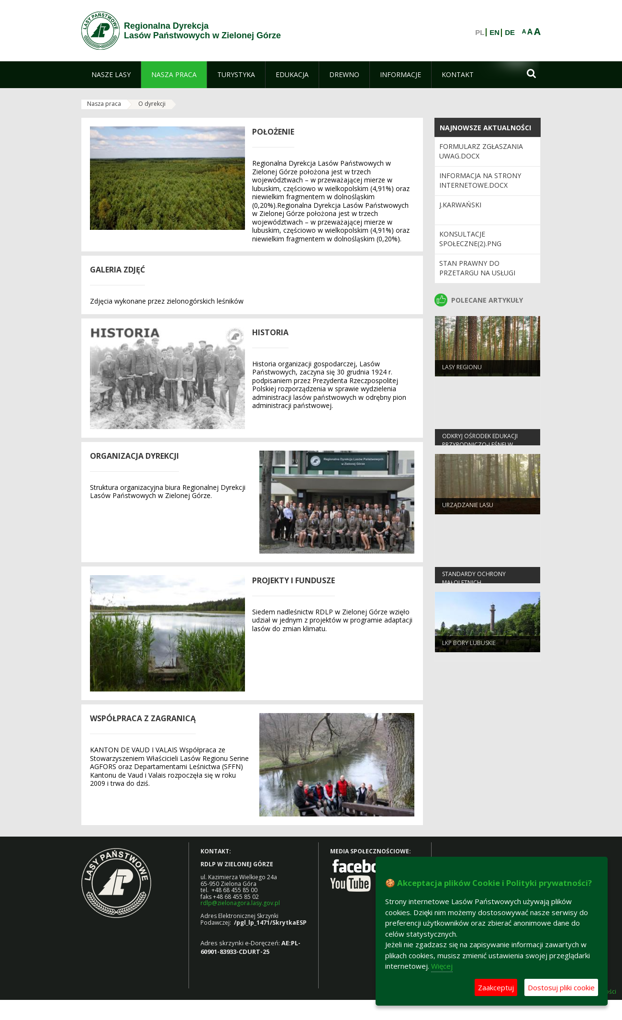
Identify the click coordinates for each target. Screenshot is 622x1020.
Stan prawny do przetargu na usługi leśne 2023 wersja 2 (477, 273)
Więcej (442, 966)
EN (494, 32)
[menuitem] (111, 74)
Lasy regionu (462, 370)
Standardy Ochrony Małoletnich (474, 581)
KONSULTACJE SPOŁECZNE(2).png (470, 238)
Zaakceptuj (496, 987)
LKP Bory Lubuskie (469, 646)
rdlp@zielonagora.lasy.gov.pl (240, 903)
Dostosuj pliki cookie (561, 987)
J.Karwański (460, 204)
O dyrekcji (152, 104)
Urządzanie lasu (467, 508)
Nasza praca (104, 104)
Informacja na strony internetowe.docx (480, 180)
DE (510, 32)
